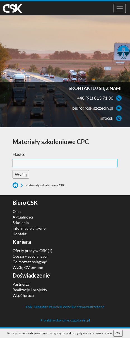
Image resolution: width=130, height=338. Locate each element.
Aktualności (23, 217)
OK (118, 333)
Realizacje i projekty (30, 289)
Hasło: (19, 154)
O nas (17, 211)
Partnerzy (21, 284)
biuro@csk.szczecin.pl (92, 108)
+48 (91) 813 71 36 (95, 97)
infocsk (106, 118)
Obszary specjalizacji (31, 256)
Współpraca (23, 295)
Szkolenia (21, 222)
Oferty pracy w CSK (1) (32, 250)
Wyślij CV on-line (28, 267)
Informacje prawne (29, 228)
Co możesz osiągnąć (30, 261)
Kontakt (20, 233)
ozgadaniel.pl (80, 320)
